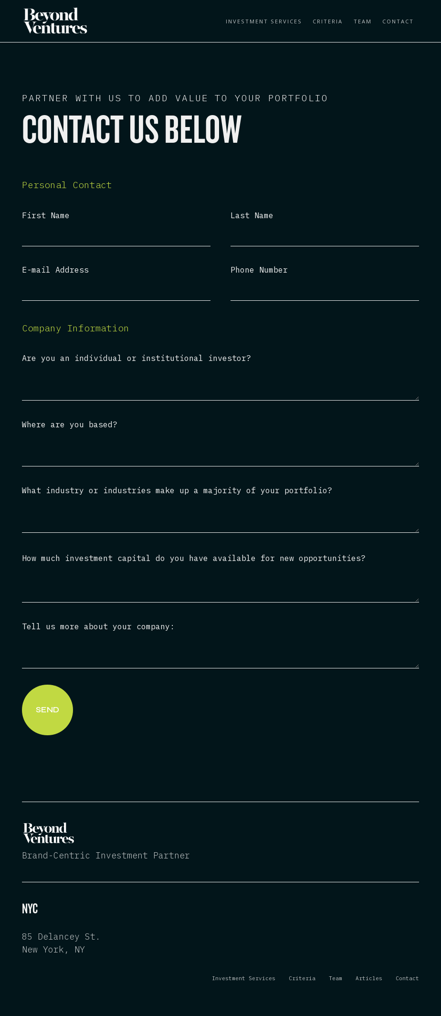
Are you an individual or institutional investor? (136, 358)
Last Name (252, 216)
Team (363, 21)
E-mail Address (55, 270)
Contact (398, 21)
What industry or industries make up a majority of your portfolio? (177, 491)
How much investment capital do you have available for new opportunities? (194, 558)
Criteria (328, 21)
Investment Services (264, 21)
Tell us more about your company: (98, 627)
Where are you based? (69, 425)
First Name (46, 216)
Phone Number (259, 270)
